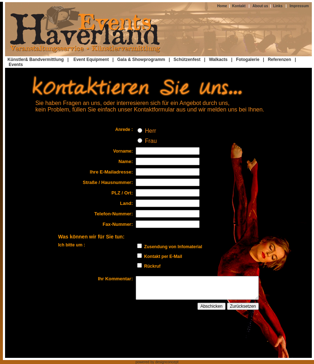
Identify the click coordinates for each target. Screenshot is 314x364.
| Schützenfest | (187, 59)
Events (16, 64)
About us (261, 6)
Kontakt (238, 6)
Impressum (299, 6)
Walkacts (218, 59)
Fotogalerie (248, 59)
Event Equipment (92, 59)
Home (223, 6)
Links (278, 6)
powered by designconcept (157, 362)
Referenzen (279, 59)
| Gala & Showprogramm (138, 59)
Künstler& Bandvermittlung (36, 59)
